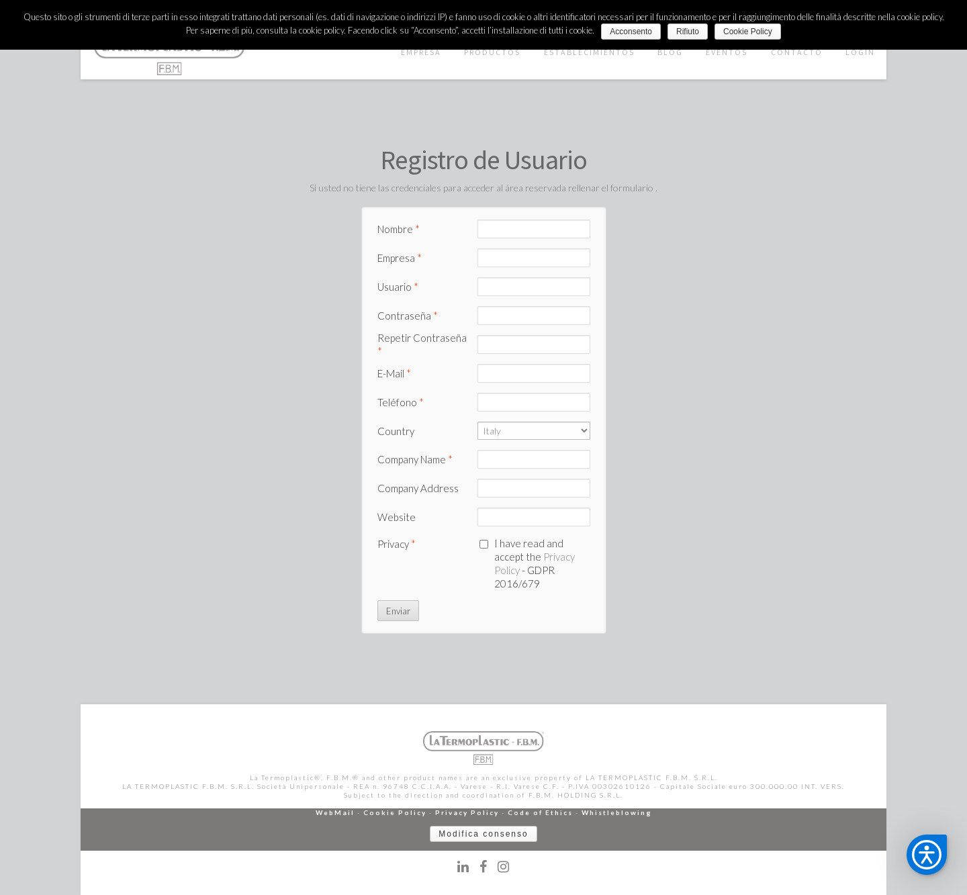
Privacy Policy (467, 812)
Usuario (397, 287)
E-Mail (394, 373)
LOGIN (860, 52)
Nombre (398, 229)
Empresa (399, 258)
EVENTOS (726, 52)
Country (395, 431)
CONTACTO (797, 52)
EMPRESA (421, 52)
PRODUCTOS (492, 52)
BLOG (670, 52)
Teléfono (400, 402)
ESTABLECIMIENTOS (589, 52)
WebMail (335, 812)
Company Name (415, 459)
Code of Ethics (540, 812)
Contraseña (407, 316)
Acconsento (631, 31)
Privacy (396, 544)
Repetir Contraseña (422, 344)
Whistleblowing (617, 812)
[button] (927, 855)
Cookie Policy (394, 812)
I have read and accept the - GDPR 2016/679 (534, 563)
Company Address (418, 488)
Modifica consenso (483, 834)
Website (396, 517)
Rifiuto (687, 31)
